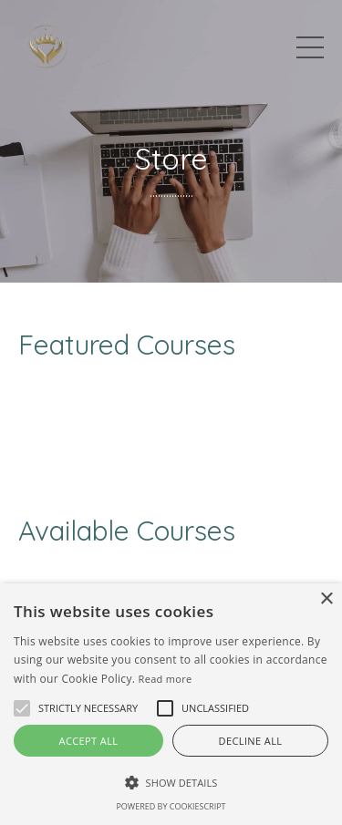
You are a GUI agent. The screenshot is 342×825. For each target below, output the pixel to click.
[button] (88, 708)
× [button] (326, 599)
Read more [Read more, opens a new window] (165, 679)
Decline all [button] (251, 741)
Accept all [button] (89, 741)
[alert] (171, 704)
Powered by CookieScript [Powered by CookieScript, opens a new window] (170, 806)
